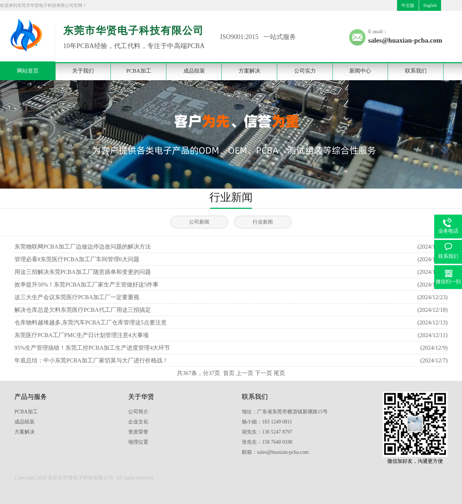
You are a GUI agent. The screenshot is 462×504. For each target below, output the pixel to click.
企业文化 (138, 422)
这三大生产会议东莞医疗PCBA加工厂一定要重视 (76, 297)
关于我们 (83, 71)
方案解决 (249, 71)
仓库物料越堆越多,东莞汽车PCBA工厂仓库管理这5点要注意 (90, 322)
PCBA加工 (138, 71)
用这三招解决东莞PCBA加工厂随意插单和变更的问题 (82, 272)
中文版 (407, 5)
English (430, 5)
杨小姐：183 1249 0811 (267, 422)
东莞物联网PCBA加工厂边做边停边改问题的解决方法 (82, 247)
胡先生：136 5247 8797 (267, 432)
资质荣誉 (138, 432)
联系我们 (416, 71)
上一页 (244, 373)
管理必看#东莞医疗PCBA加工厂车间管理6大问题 (76, 259)
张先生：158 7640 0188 (267, 442)
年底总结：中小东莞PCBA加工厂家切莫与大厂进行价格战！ (91, 360)
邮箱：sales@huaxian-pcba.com (275, 452)
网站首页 (28, 71)
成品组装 (194, 71)
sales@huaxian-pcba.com (405, 40)
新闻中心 (360, 71)
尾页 (279, 373)
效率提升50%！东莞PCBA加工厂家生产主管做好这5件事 (86, 284)
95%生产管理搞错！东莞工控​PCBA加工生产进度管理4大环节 (92, 348)
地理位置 (138, 442)
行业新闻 (263, 222)
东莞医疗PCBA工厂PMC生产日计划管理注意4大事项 (81, 335)
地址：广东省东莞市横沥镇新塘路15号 (285, 411)
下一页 (263, 373)
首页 (229, 373)
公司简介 (138, 411)
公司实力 (305, 71)
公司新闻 (199, 222)
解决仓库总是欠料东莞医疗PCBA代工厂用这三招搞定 (82, 310)
